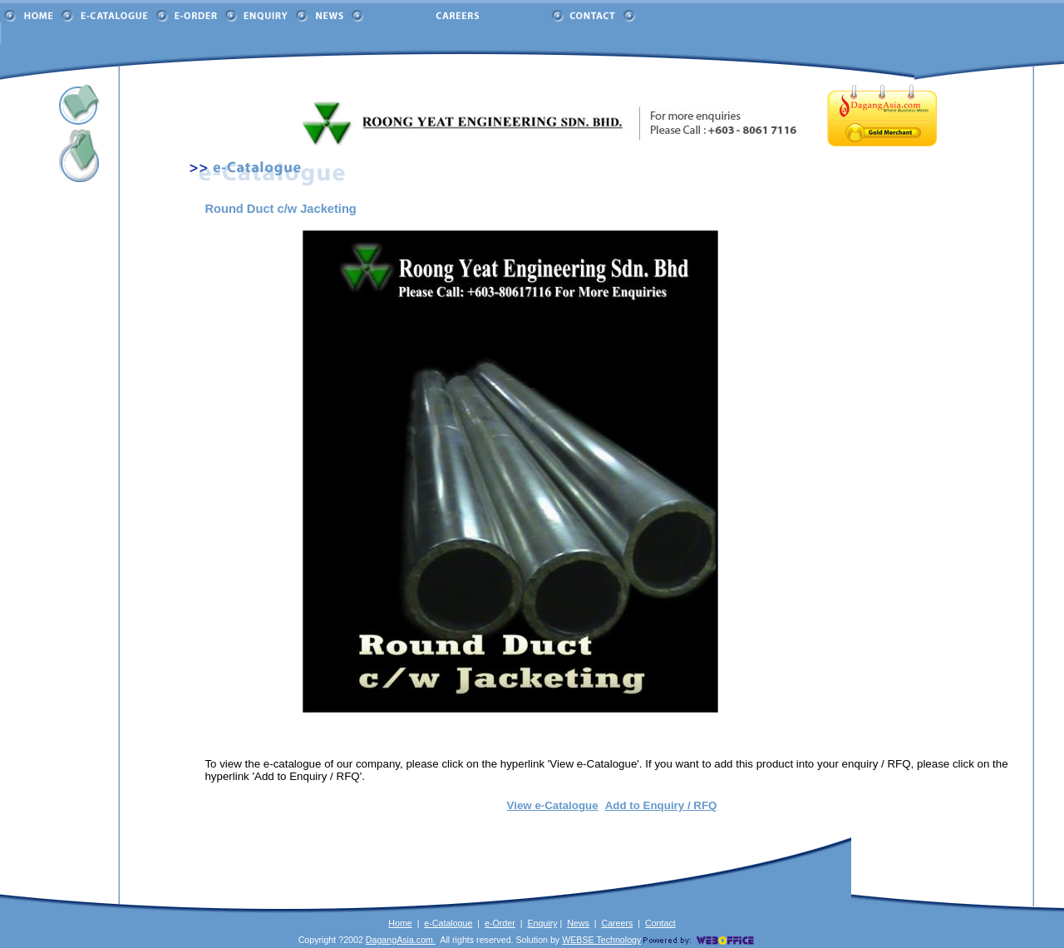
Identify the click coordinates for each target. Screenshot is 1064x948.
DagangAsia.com (401, 940)
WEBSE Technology (601, 940)
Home (399, 923)
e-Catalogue (448, 923)
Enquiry (542, 923)
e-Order (500, 923)
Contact (660, 923)
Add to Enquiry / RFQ (661, 805)
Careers (617, 923)
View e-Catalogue (552, 805)
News (578, 923)
